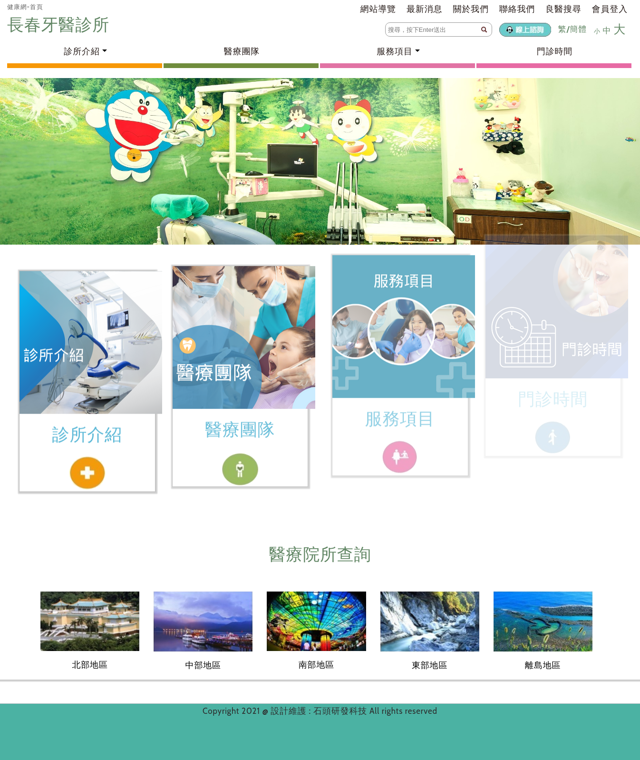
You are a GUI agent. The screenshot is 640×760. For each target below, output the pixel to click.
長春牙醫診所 (60, 24)
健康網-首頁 (25, 6)
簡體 (578, 29)
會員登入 (610, 9)
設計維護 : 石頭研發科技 (320, 711)
